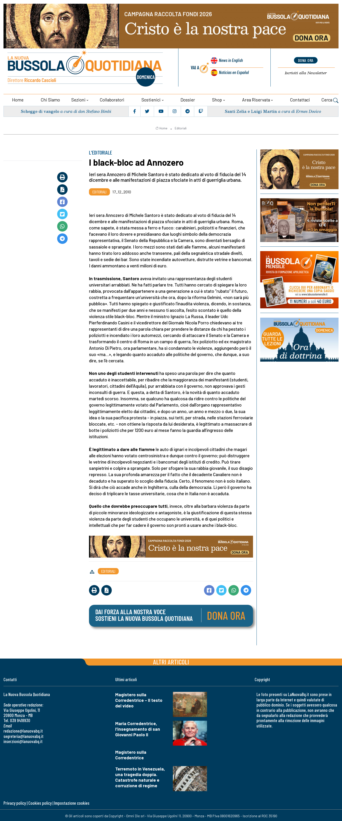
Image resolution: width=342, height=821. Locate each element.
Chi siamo (50, 98)
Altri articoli (171, 660)
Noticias (233, 71)
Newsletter (305, 72)
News (229, 60)
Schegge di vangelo (40, 110)
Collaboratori (112, 98)
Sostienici (151, 98)
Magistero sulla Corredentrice (130, 753)
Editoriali (181, 127)
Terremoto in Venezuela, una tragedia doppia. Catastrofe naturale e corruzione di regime (140, 776)
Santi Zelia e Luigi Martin (250, 110)
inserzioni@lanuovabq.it (23, 740)
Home (17, 98)
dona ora (305, 60)
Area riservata (256, 98)
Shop (217, 98)
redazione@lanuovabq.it (23, 729)
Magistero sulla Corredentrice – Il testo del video (138, 698)
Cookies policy (40, 801)
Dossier (188, 98)
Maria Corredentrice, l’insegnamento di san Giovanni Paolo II (137, 727)
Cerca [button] (330, 99)
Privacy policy (14, 801)
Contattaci (300, 98)
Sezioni (78, 98)
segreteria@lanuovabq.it (23, 734)
